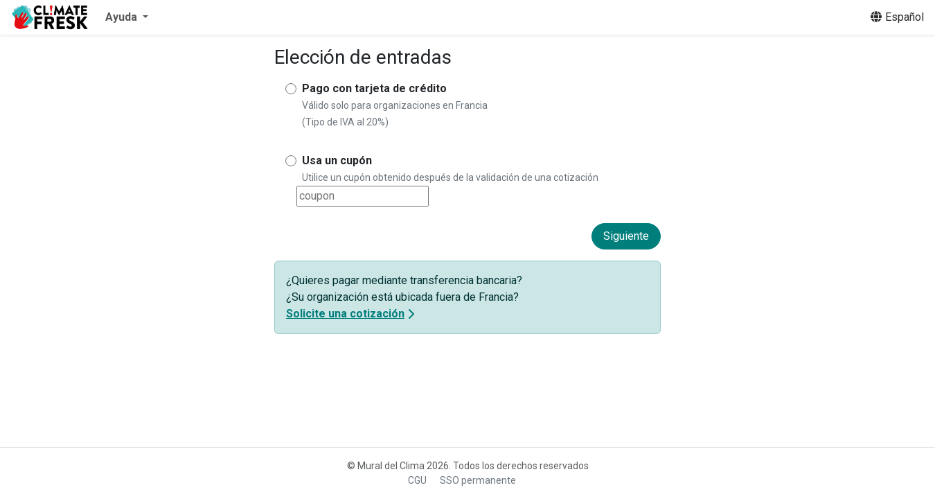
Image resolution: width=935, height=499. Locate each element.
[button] (127, 17)
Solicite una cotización (345, 313)
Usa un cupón (337, 160)
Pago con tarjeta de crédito (374, 88)
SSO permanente (478, 480)
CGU (417, 480)
